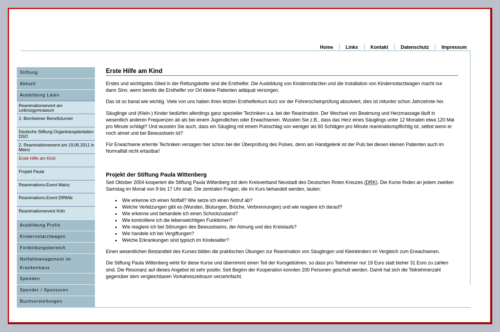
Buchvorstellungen (41, 301)
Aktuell (28, 83)
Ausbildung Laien (39, 95)
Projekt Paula (31, 171)
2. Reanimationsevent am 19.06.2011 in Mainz (56, 147)
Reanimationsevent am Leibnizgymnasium (40, 107)
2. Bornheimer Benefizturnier (46, 118)
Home (326, 47)
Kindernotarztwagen (43, 236)
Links (352, 47)
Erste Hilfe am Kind (37, 158)
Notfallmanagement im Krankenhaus (45, 263)
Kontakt (379, 47)
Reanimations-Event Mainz (44, 184)
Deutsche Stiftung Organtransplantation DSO (56, 134)
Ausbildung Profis (40, 225)
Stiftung (29, 72)
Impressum (454, 47)
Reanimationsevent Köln (42, 211)
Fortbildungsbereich (43, 247)
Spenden (30, 278)
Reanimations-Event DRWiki (46, 197)
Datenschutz (415, 47)
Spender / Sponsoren (44, 289)
